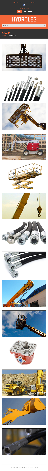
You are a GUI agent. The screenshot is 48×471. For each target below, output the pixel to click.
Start (4, 35)
